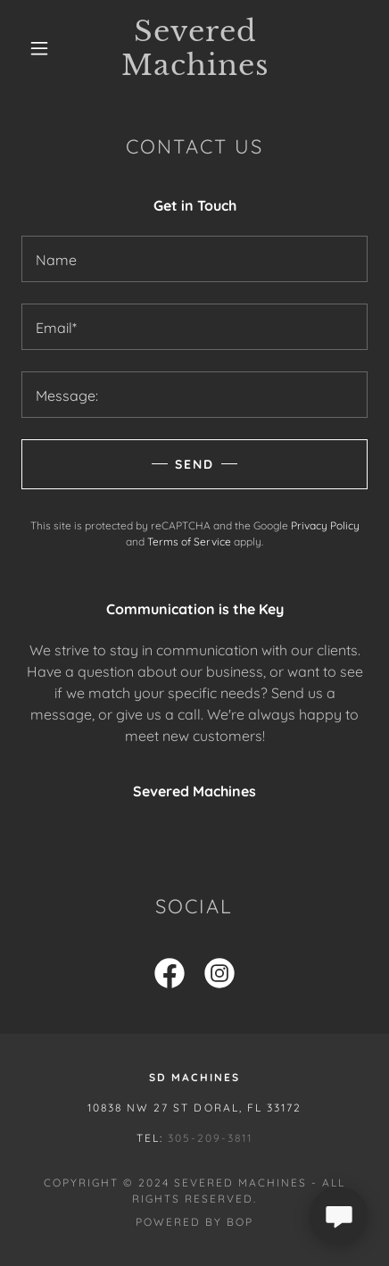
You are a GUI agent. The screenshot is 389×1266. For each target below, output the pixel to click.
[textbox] (194, 259)
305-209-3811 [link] (210, 1138)
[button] (39, 48)
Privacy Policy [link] (325, 525)
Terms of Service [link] (189, 541)
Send (194, 464)
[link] (195, 48)
